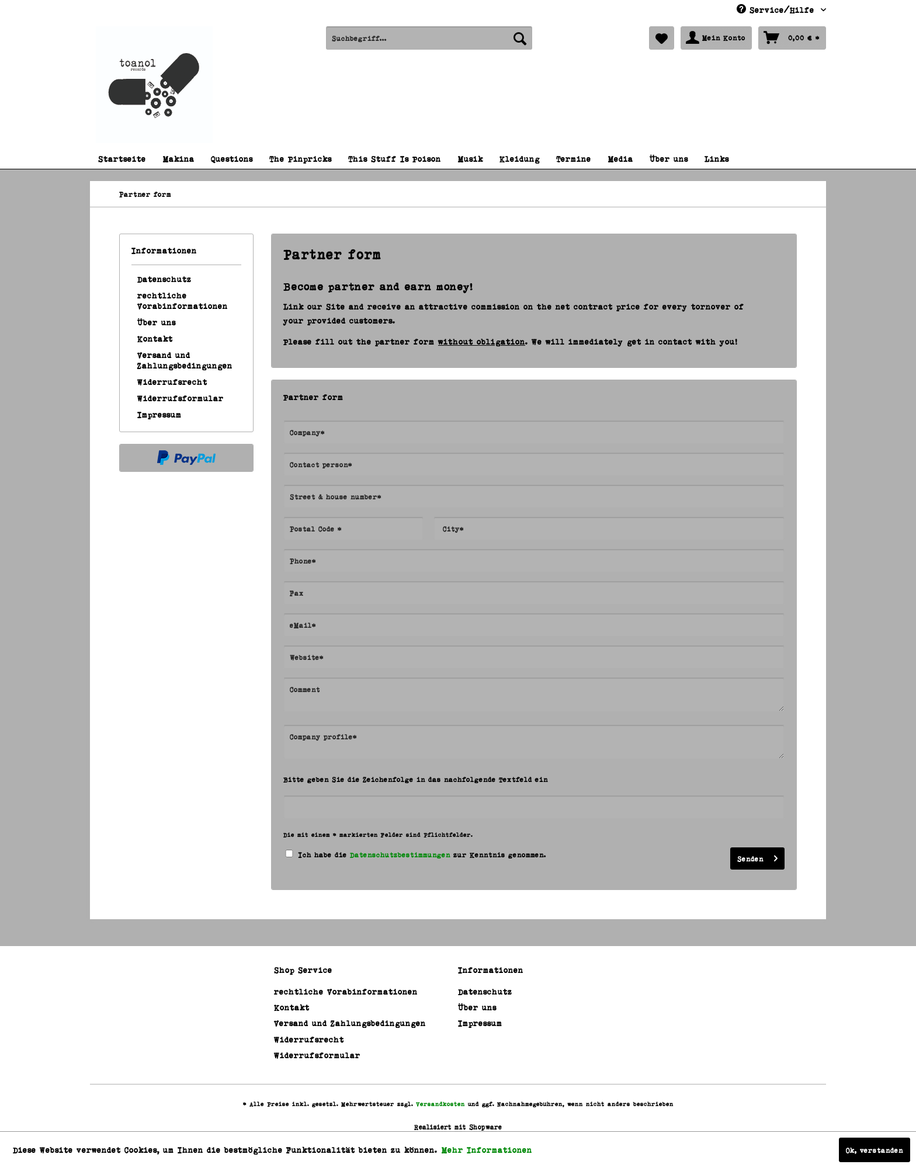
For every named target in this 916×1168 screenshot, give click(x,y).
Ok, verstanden (874, 1150)
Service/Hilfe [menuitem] (777, 9)
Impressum (159, 414)
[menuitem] (429, 38)
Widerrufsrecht (172, 382)
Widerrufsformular (180, 398)
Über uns (156, 322)
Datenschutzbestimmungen (400, 854)
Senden (757, 856)
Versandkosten (440, 1104)
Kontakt (155, 338)
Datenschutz (164, 279)
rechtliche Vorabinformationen (182, 300)
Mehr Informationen (486, 1150)
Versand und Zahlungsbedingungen (185, 360)
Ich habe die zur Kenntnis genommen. (422, 854)
